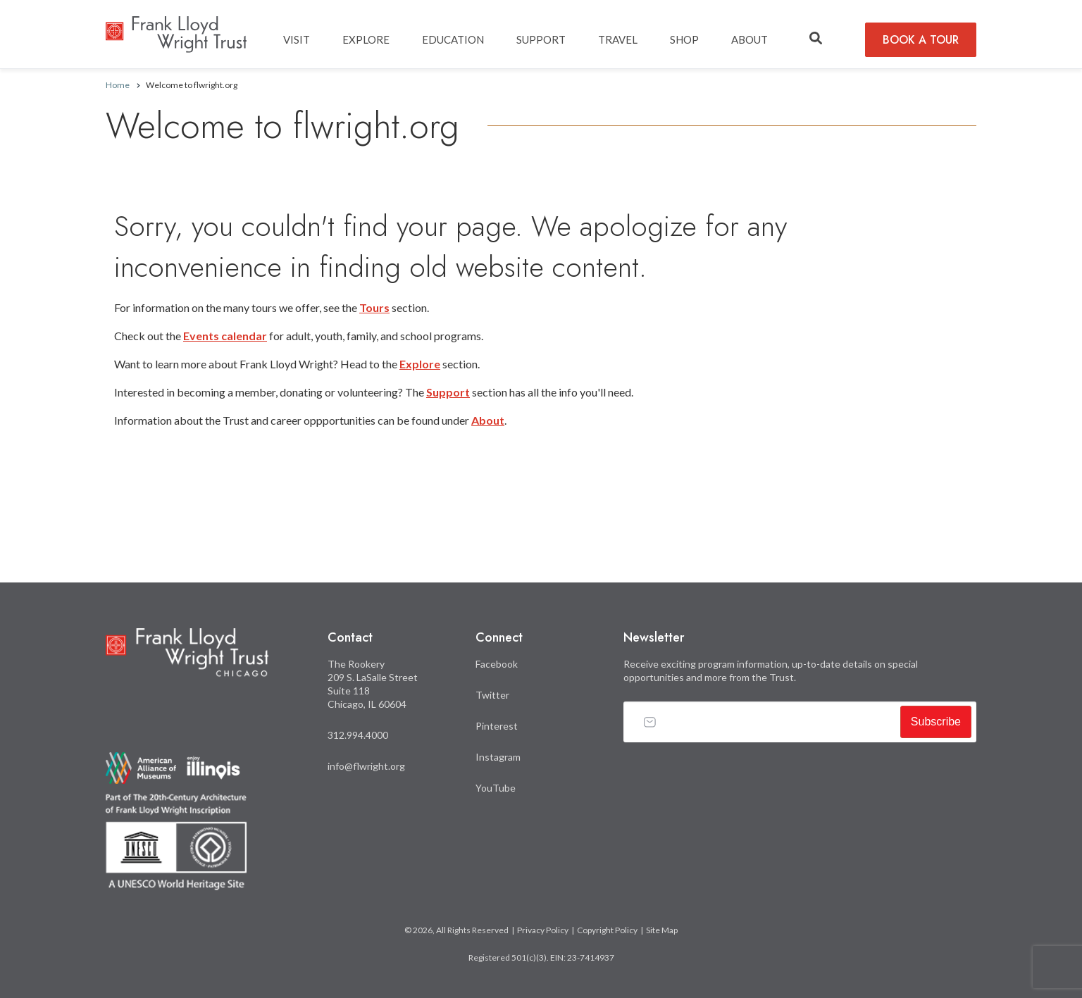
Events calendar (225, 335)
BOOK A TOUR (921, 40)
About (487, 420)
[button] (815, 39)
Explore (419, 363)
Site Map (662, 930)
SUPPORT (541, 39)
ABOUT (749, 39)
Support (448, 392)
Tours (374, 307)
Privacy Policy (542, 930)
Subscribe (936, 722)
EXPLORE (366, 39)
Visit (296, 39)
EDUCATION (453, 39)
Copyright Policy (607, 930)
